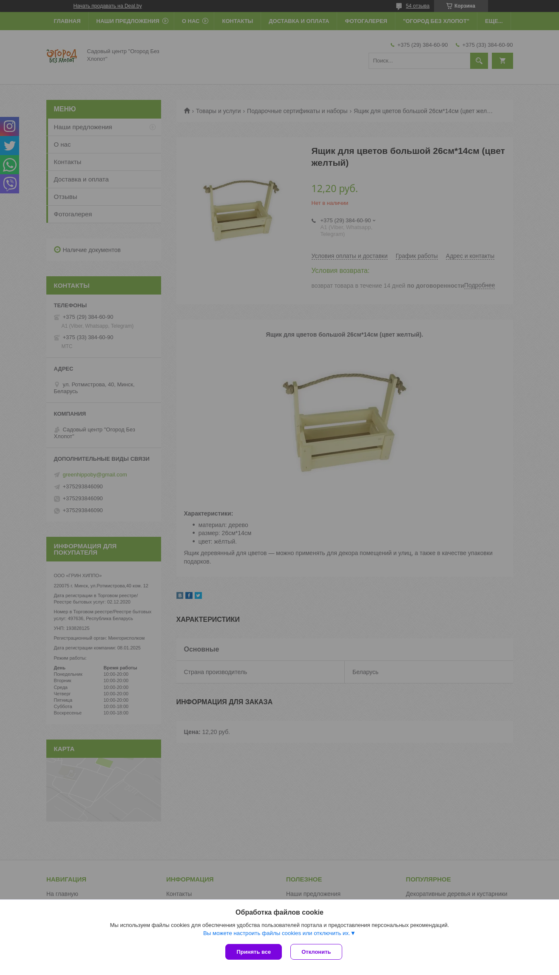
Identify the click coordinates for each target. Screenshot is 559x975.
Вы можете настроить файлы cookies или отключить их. (276, 933)
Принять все (253, 952)
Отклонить (316, 952)
